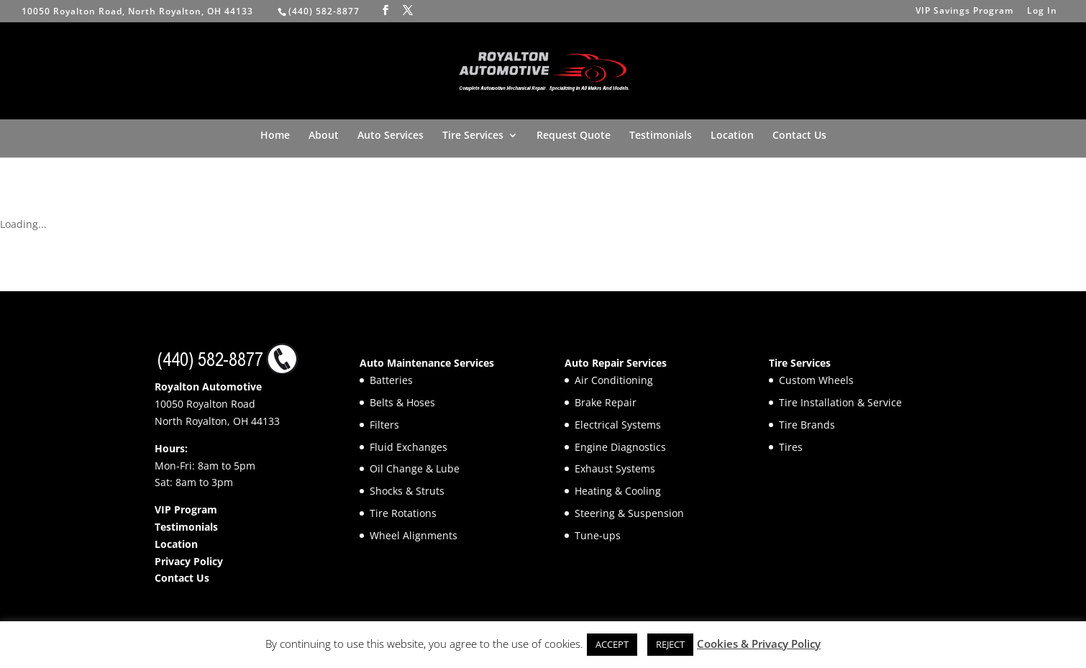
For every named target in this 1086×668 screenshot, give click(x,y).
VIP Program (186, 509)
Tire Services (472, 136)
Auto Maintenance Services (427, 363)
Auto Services (390, 136)
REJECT (670, 644)
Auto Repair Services (616, 363)
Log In (1042, 11)
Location (732, 136)
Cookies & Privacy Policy (759, 643)
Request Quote (574, 136)
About (324, 136)
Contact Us (799, 136)
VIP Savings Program (964, 11)
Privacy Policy (189, 561)
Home (275, 136)
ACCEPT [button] (612, 644)
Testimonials (660, 136)
